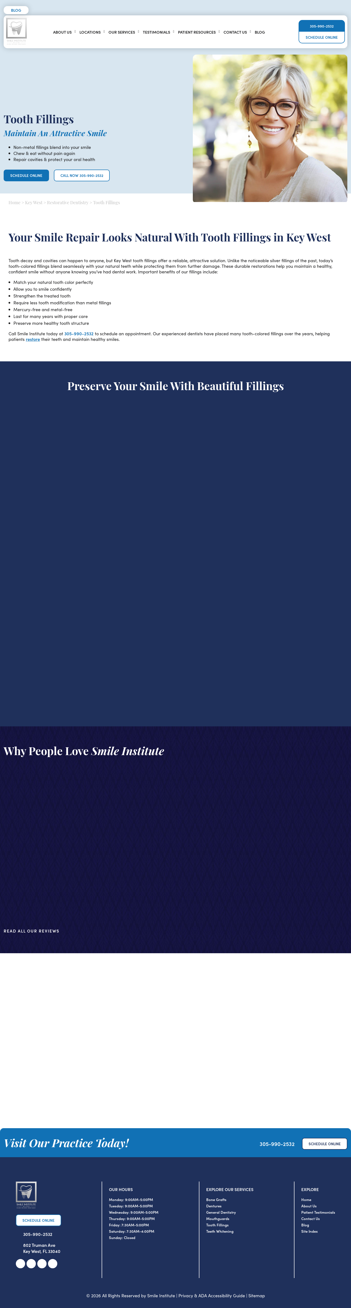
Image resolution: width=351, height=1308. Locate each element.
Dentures (214, 1205)
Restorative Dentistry (67, 203)
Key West (33, 203)
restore (33, 339)
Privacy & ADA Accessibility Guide (211, 1295)
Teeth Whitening (220, 1231)
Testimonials (156, 32)
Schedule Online (322, 37)
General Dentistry (221, 1212)
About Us (62, 32)
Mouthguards (217, 1218)
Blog (16, 10)
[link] (20, 1263)
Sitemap (256, 1295)
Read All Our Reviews (31, 931)
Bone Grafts (216, 1199)
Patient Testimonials (318, 1212)
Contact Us (235, 32)
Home (14, 203)
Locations (90, 32)
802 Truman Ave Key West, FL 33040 (41, 1248)
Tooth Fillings (217, 1224)
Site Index (309, 1231)
